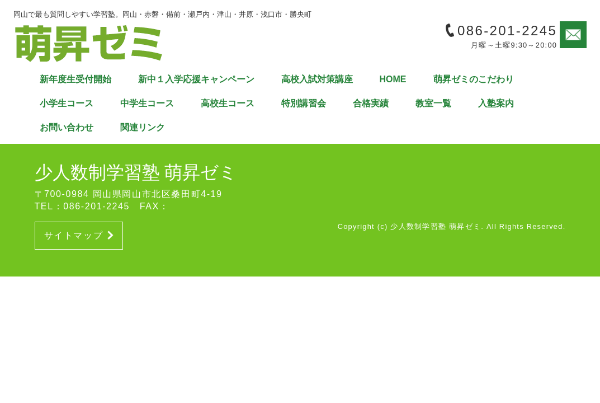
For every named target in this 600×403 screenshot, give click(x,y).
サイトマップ (79, 235)
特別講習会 (303, 103)
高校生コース (227, 103)
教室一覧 (433, 103)
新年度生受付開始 (75, 79)
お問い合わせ (66, 127)
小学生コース (66, 103)
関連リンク (142, 127)
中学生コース (147, 103)
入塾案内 (496, 103)
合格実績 (371, 103)
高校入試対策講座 (317, 79)
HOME (393, 79)
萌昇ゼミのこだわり (473, 79)
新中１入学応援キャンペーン (196, 79)
